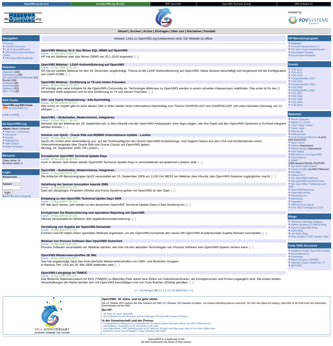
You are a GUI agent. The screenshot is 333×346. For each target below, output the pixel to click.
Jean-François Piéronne (304, 137)
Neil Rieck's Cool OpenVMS (306, 154)
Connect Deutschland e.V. (305, 46)
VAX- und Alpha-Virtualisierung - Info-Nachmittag (75, 99)
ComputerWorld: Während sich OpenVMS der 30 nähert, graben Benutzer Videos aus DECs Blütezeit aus (156, 323)
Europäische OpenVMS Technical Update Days (74, 156)
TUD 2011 (296, 72)
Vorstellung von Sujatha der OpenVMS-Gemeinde (76, 227)
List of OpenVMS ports (17, 49)
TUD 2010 (296, 75)
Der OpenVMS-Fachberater (18, 77)
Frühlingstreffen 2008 (302, 90)
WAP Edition (12, 143)
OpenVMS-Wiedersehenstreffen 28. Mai (68, 255)
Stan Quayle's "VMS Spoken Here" (310, 236)
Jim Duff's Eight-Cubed (303, 166)
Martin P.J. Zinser (300, 122)
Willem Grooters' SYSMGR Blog (308, 224)
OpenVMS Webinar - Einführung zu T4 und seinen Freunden (83, 82)
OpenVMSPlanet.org (302, 189)
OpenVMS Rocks (300, 192)
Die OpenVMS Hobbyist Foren (308, 181)
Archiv (148, 31)
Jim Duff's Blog (299, 233)
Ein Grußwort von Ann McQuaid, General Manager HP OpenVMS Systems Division (145, 316)
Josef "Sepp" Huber (302, 125)
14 (173, 290)
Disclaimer (194, 31)
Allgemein (8, 72)
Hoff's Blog (297, 230)
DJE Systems (298, 157)
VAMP (294, 160)
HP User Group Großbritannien (308, 49)
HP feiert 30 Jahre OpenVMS (118, 314)
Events (45, 53)
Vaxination (297, 201)
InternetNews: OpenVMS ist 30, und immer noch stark (130, 326)
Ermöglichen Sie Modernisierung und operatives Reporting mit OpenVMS (93, 212)
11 (160, 290)
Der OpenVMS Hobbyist (304, 178)
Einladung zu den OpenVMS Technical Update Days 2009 (81, 198)
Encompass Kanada (302, 52)
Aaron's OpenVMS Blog (304, 227)
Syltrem (295, 145)
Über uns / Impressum (17, 131)
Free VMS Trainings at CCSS (307, 207)
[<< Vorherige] (144, 290)
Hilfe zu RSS (10, 114)
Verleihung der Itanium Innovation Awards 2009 (74, 184)
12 (164, 290)
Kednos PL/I (298, 175)
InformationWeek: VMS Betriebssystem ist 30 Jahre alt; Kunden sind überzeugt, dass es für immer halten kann (159, 328)
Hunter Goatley (299, 169)
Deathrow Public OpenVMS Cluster (310, 250)
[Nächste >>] (184, 290)
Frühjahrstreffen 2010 (303, 78)
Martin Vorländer (300, 119)
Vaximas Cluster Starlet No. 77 (308, 262)
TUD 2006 (296, 96)
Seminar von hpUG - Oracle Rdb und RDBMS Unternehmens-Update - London (96, 135)
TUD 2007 (296, 93)
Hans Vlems (297, 142)
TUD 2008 (296, 87)
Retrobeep (297, 198)
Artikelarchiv (12, 140)
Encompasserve (300, 253)
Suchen (135, 31)
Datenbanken (10, 74)
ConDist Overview (15, 46)
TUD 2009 (296, 81)
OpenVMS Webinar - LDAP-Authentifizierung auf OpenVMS (82, 64)
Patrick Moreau (299, 148)
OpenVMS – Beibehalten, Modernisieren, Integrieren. (78, 117)
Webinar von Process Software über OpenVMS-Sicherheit (81, 241)
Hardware (8, 83)
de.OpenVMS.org (15, 108)
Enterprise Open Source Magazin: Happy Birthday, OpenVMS (134, 331)
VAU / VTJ (8, 91)
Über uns (177, 31)
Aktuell (123, 31)
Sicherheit (8, 85)
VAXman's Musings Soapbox (307, 221)
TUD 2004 (296, 102)
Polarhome (297, 256)
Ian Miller (296, 172)
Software (7, 88)
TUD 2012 (296, 69)
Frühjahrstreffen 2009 (303, 84)
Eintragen (162, 31)
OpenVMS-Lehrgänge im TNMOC (64, 272)
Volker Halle (297, 128)
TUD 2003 (296, 105)
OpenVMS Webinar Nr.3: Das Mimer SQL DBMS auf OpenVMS (84, 50)
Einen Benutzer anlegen (16, 196)
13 (169, 290)
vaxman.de (297, 131)
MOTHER (296, 265)
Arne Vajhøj (297, 151)
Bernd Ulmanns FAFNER (305, 259)
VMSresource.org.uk (302, 204)
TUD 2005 (296, 99)
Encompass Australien (303, 55)
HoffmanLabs (298, 134)
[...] (136, 56)
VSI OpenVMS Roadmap (19, 58)
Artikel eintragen (14, 146)
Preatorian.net (299, 195)
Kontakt (209, 31)
